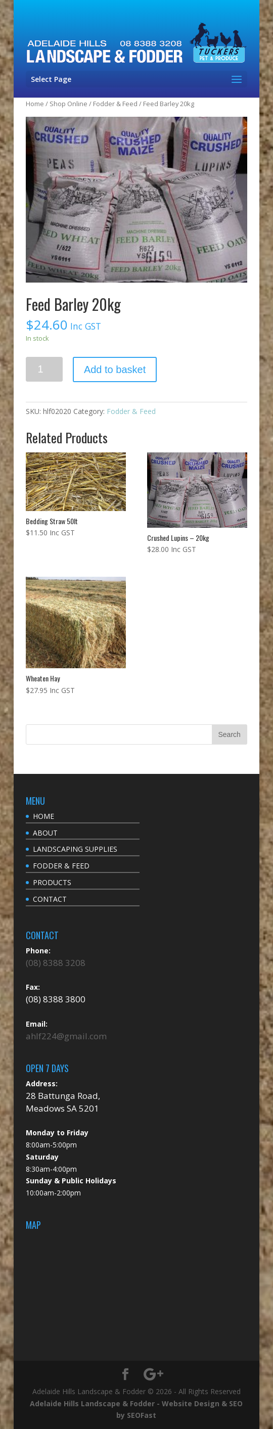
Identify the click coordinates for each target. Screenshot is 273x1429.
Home (35, 103)
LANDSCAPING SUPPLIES (75, 849)
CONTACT (50, 899)
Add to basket (115, 369)
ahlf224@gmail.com (66, 1036)
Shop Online (68, 103)
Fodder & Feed (115, 103)
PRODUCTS (52, 882)
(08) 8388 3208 (55, 963)
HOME (43, 816)
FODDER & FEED (61, 865)
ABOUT (45, 833)
